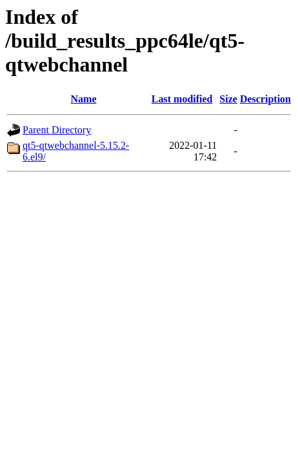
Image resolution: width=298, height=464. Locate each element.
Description (265, 98)
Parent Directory (57, 129)
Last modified (182, 98)
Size (228, 98)
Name (84, 98)
